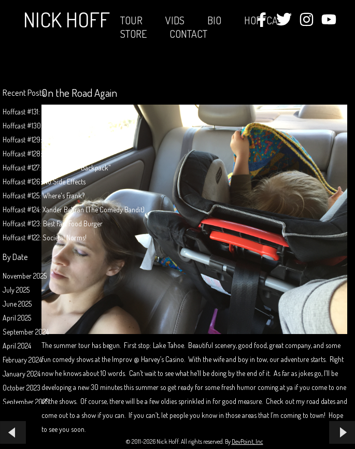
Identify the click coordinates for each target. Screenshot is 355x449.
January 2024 (21, 373)
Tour (131, 20)
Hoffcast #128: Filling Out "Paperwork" (56, 153)
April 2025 (17, 317)
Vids (174, 20)
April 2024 (17, 345)
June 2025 (17, 303)
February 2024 (22, 359)
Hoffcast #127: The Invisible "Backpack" (57, 167)
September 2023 (26, 401)
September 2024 (26, 331)
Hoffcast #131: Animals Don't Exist (49, 111)
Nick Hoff (66, 19)
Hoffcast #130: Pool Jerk (37, 125)
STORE (133, 33)
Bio (214, 20)
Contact (188, 33)
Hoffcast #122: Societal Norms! (45, 237)
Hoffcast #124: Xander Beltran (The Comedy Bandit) (74, 209)
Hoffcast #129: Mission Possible (45, 139)
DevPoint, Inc (247, 441)
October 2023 (21, 387)
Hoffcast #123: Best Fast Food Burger (53, 223)
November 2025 (25, 275)
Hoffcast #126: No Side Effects (44, 181)
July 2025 (16, 289)
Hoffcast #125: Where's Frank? (43, 195)
